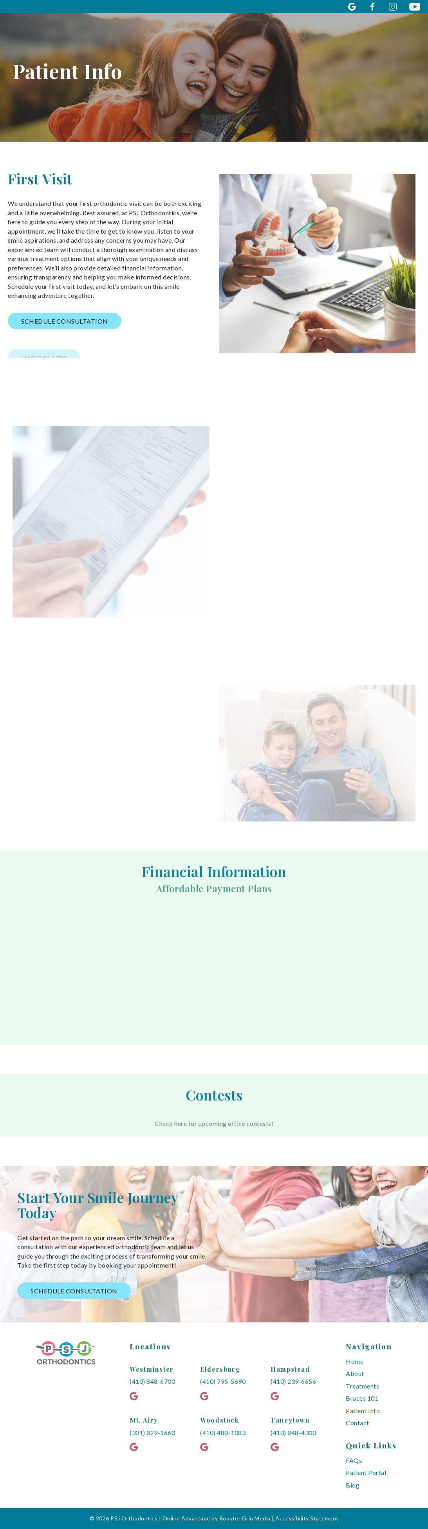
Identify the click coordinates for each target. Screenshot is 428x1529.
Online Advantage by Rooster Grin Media (217, 1518)
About (355, 1373)
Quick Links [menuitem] (371, 1445)
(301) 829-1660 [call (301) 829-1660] (152, 1432)
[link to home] (66, 1356)
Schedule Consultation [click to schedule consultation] (64, 323)
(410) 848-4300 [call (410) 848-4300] (293, 1432)
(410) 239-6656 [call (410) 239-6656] (293, 1381)
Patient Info (363, 1410)
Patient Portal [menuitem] (366, 1472)
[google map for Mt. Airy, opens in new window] (136, 1447)
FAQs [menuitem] (354, 1460)
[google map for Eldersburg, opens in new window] (207, 1396)
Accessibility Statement (307, 1518)
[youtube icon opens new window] (414, 7)
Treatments (362, 1386)
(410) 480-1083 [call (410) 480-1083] (223, 1432)
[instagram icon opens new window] (393, 7)
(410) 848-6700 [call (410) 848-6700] (152, 1381)
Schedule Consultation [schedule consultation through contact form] (74, 1291)
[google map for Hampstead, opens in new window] (277, 1396)
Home (354, 1361)
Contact (357, 1422)
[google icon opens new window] (352, 7)
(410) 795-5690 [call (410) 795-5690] (223, 1381)
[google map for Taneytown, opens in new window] (277, 1447)
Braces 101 (362, 1398)
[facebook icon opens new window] (372, 7)
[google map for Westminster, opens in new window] (136, 1396)
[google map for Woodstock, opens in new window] (207, 1447)
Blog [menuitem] (352, 1485)
